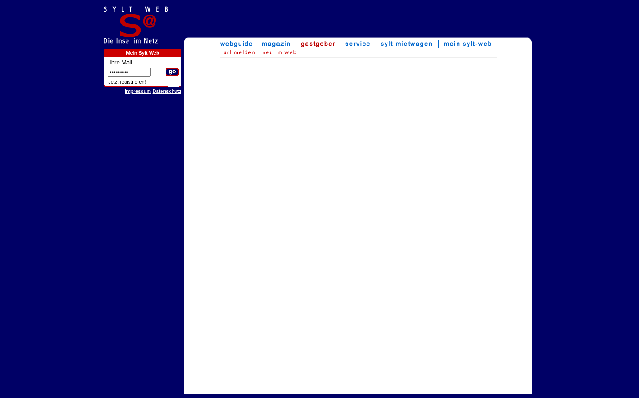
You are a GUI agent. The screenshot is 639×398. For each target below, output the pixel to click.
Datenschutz (167, 91)
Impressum (138, 91)
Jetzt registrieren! (127, 81)
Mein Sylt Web (142, 53)
